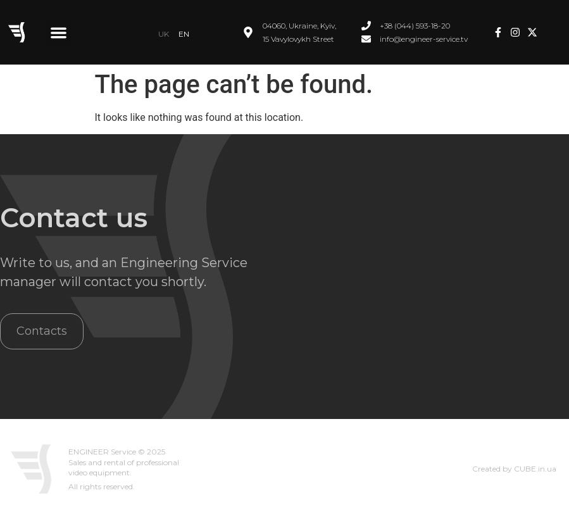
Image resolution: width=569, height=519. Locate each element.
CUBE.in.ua (535, 468)
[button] (59, 33)
